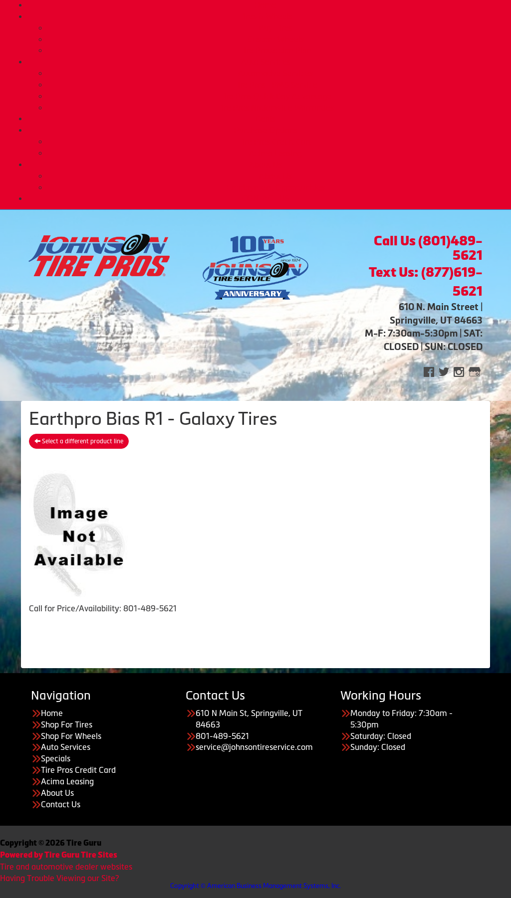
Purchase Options (265, 130)
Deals (265, 118)
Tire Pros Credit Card (275, 141)
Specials (55, 758)
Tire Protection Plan (275, 50)
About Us (265, 164)
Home (265, 4)
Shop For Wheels (71, 735)
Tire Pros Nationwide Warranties (275, 107)
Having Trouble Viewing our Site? (59, 878)
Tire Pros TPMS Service (275, 84)
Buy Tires (275, 27)
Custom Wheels (276, 39)
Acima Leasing (275, 153)
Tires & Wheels (265, 16)
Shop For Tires (66, 724)
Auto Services (265, 61)
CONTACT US (265, 198)
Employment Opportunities (276, 187)
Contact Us (60, 804)
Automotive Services (275, 73)
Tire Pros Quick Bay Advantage (275, 96)
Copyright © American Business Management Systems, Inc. (255, 886)
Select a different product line (78, 441)
